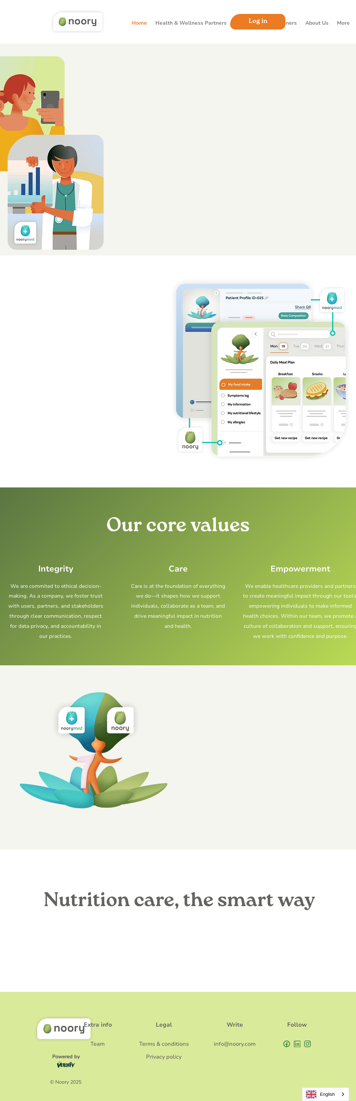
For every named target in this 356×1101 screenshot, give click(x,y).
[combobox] (325, 1094)
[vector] (307, 1044)
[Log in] (257, 22)
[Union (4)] (286, 1044)
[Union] (297, 1044)
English (320, 1094)
